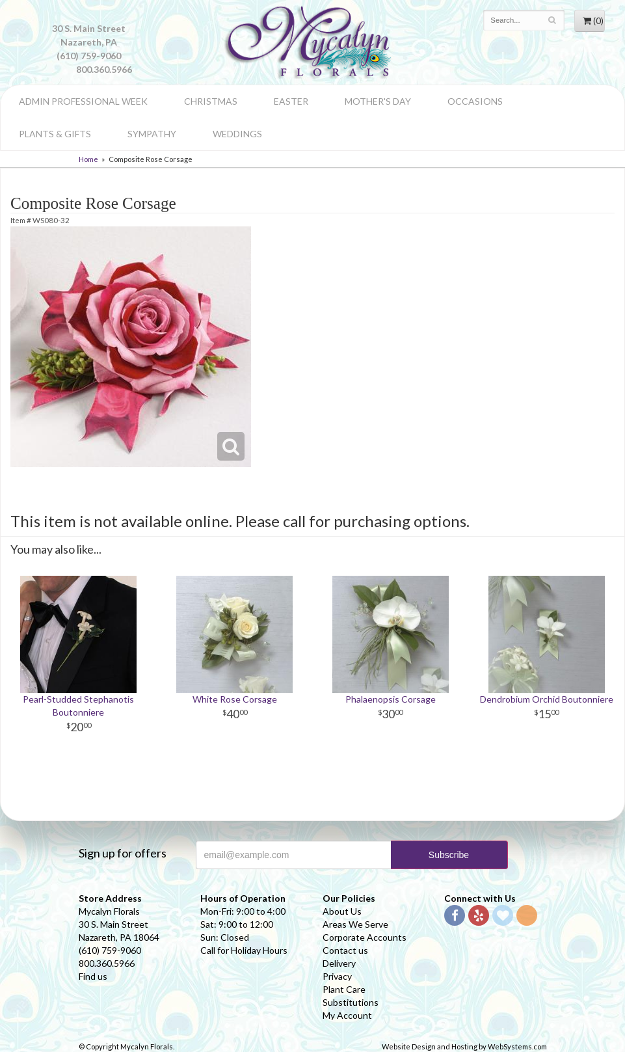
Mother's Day (378, 101)
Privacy (337, 976)
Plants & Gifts (55, 133)
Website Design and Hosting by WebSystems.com (464, 1046)
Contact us (345, 950)
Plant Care (344, 989)
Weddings (237, 133)
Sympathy (151, 133)
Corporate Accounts (364, 937)
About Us (342, 911)
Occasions (475, 101)
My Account (347, 1015)
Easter (291, 101)
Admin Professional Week (83, 101)
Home (88, 159)
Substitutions (351, 1002)
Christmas (210, 101)
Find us (93, 976)
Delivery (339, 963)
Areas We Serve (355, 924)
